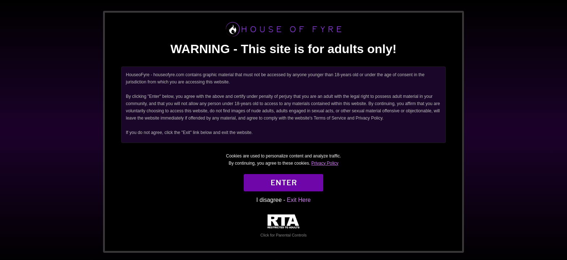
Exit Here (299, 200)
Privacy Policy (324, 163)
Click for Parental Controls (283, 226)
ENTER (283, 182)
